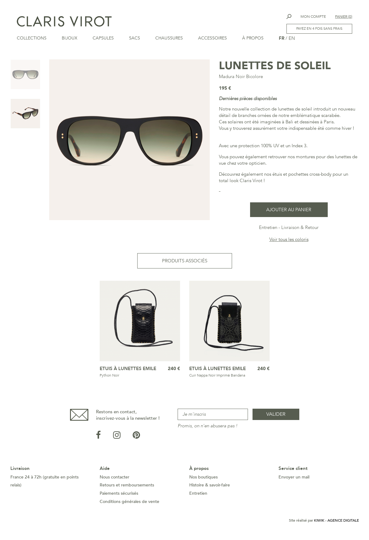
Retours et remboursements (127, 487)
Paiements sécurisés (119, 495)
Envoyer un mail (294, 479)
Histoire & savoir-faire (209, 487)
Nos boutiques (203, 479)
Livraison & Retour (300, 229)
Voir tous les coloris (288, 241)
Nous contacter (114, 479)
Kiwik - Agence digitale (336, 522)
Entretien (268, 229)
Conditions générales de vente (129, 503)
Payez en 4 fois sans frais (319, 28)
